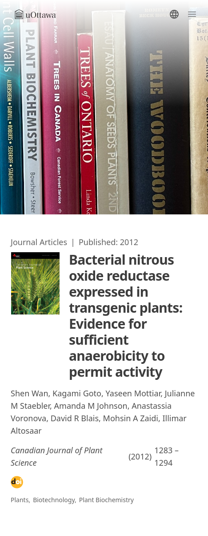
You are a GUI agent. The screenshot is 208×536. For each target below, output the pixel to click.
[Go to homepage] (39, 14)
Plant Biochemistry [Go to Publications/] (106, 500)
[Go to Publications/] (39, 242)
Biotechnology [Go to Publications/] (54, 500)
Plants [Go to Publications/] (19, 500)
